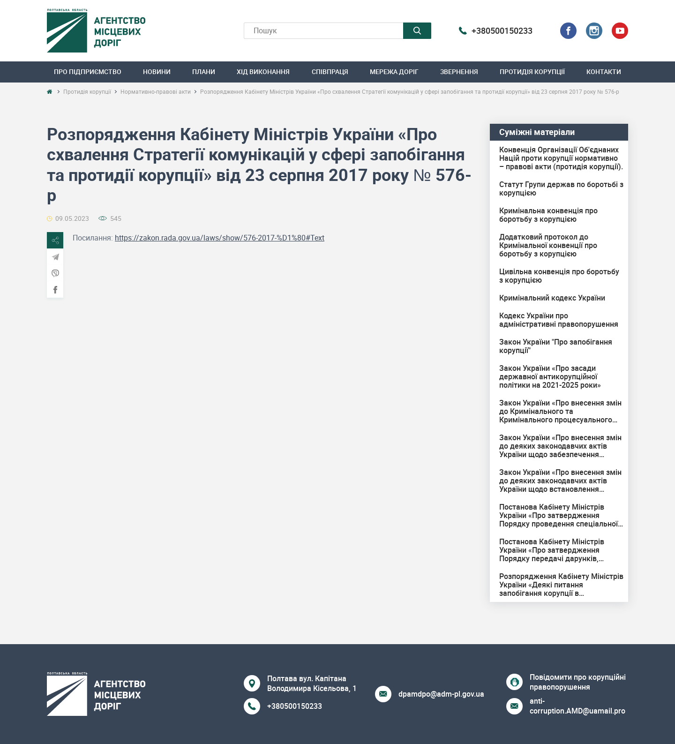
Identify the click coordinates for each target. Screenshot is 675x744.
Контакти (603, 71)
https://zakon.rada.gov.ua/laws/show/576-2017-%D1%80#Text (219, 238)
